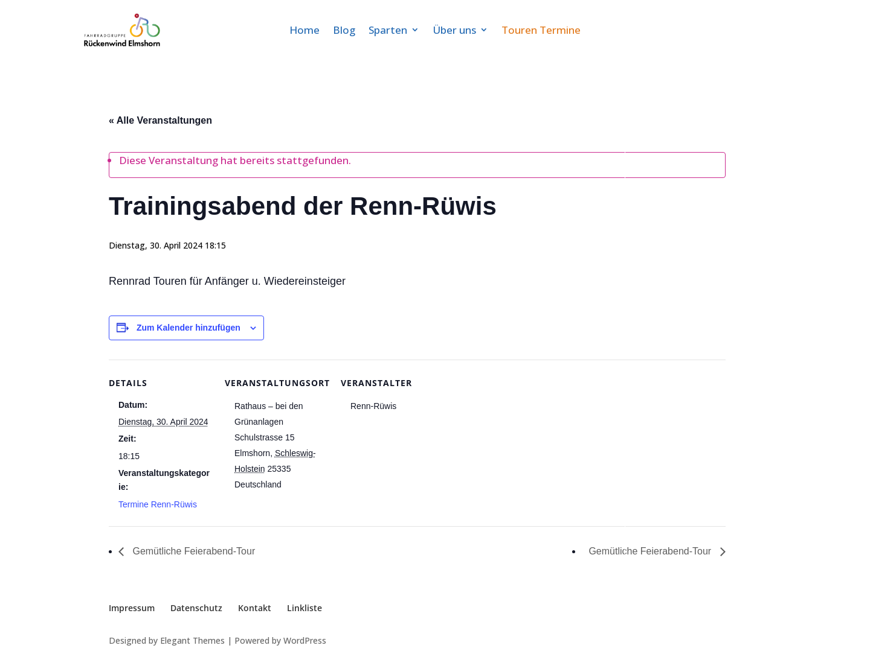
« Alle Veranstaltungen (160, 120)
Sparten (388, 30)
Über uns (454, 30)
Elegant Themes (192, 640)
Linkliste (304, 608)
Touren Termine (541, 30)
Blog (344, 30)
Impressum (132, 608)
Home (304, 30)
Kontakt (254, 608)
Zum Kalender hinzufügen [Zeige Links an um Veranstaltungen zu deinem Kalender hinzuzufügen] (188, 327)
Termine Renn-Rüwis (157, 504)
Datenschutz (196, 608)
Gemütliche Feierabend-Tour (192, 551)
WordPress (304, 640)
